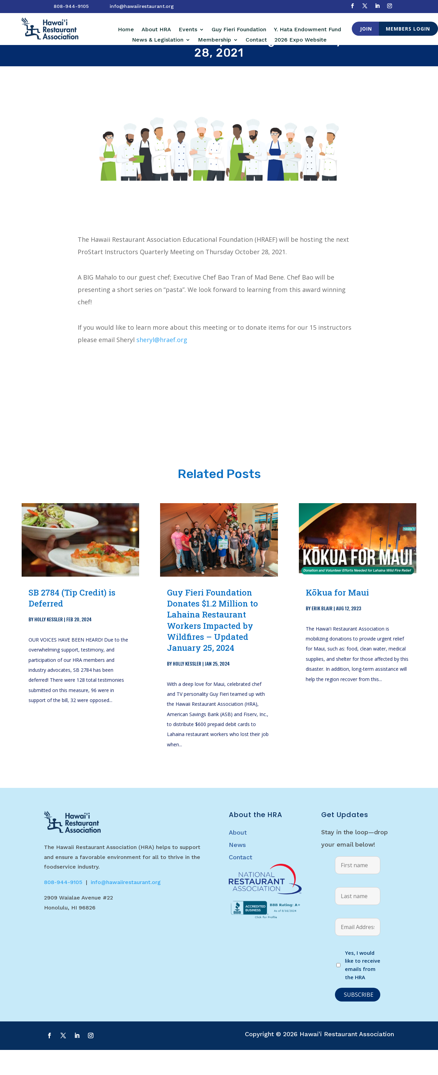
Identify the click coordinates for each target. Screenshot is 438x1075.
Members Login (408, 28)
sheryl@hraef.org (161, 365)
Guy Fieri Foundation (239, 30)
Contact (256, 40)
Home (126, 30)
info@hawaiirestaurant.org (142, 6)
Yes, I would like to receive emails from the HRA (362, 990)
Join (366, 28)
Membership (214, 40)
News (237, 869)
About (238, 857)
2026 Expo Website (300, 40)
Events (188, 30)
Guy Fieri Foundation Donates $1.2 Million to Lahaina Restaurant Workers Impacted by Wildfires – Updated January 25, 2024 (212, 645)
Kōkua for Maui (337, 617)
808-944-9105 (71, 6)
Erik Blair (322, 633)
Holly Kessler (48, 644)
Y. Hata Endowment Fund (307, 30)
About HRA (156, 30)
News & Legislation (157, 40)
